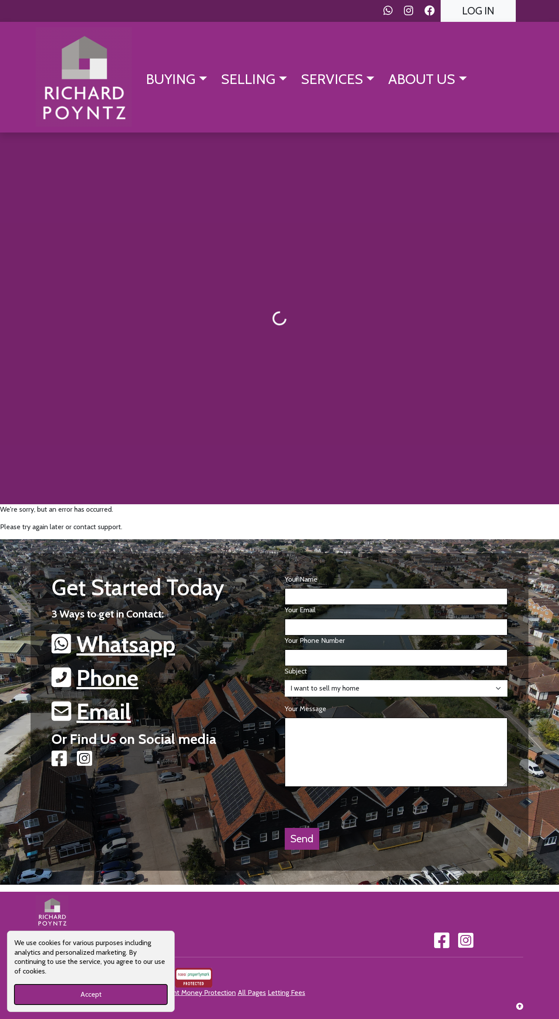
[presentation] (351, 804)
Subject (296, 671)
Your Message (305, 709)
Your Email (300, 610)
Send (302, 838)
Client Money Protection (199, 992)
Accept (91, 994)
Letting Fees (286, 992)
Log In (478, 10)
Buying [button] (171, 78)
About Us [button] (421, 78)
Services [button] (332, 78)
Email (103, 711)
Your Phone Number (315, 640)
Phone (107, 677)
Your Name (301, 579)
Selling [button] (248, 78)
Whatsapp (125, 644)
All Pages (252, 992)
